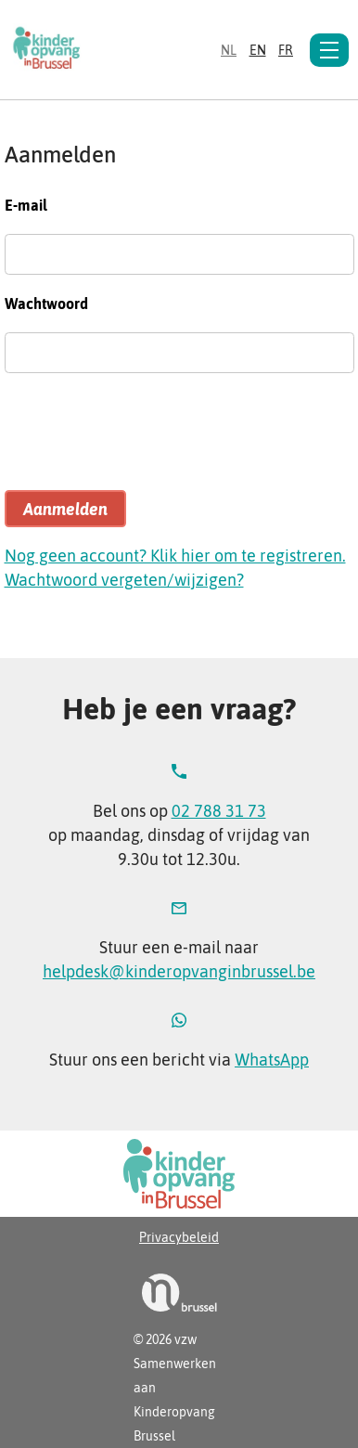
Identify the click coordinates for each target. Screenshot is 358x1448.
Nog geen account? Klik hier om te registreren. (175, 555)
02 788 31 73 (219, 811)
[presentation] (146, 440)
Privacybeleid (179, 1237)
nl (229, 50)
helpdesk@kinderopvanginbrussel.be (179, 971)
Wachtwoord (46, 303)
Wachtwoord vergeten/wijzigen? (124, 579)
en (257, 50)
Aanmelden (65, 509)
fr (285, 50)
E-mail (26, 205)
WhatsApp (272, 1059)
